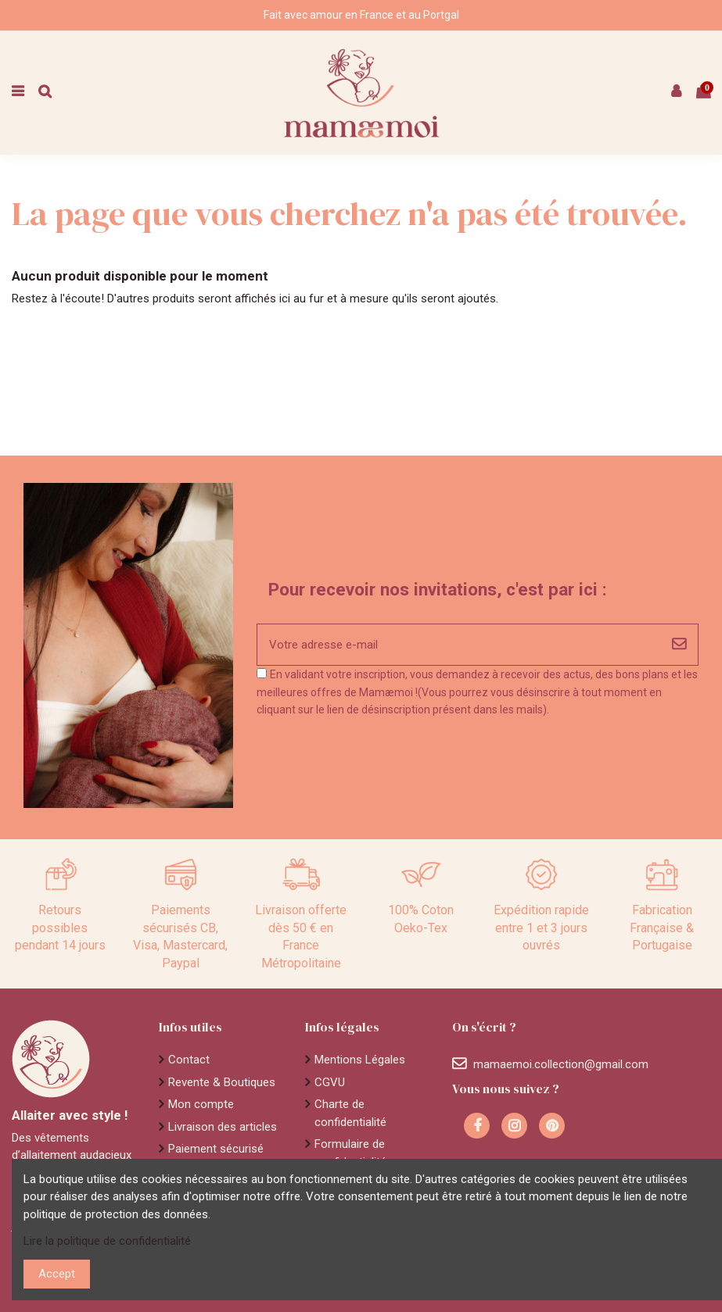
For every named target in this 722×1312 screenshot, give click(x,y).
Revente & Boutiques (221, 1082)
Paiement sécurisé (216, 1149)
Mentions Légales (359, 1060)
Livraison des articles (222, 1127)
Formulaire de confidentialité (350, 1153)
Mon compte (201, 1104)
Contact (189, 1060)
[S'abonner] (679, 645)
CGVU (329, 1082)
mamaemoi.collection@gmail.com (560, 1064)
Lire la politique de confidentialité (107, 1241)
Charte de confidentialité (350, 1113)
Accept (56, 1274)
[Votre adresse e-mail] (458, 645)
